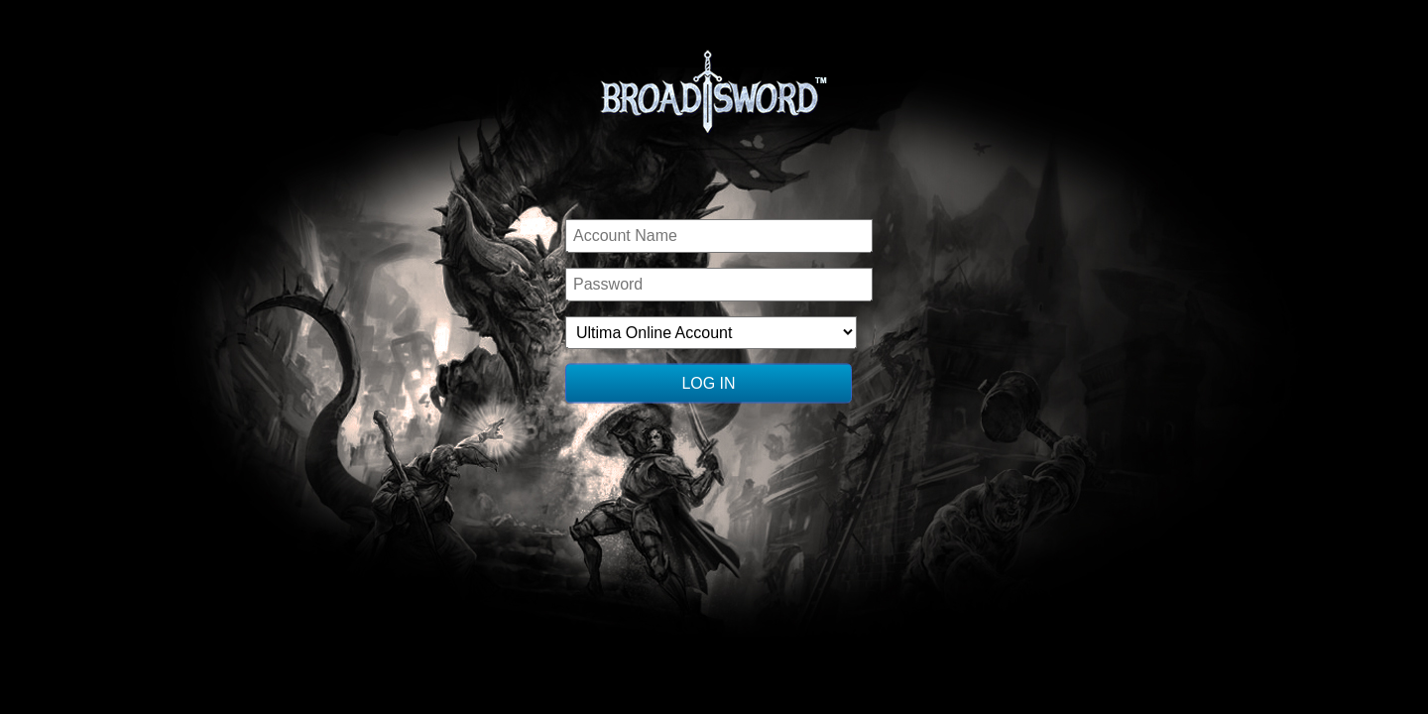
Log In (708, 383)
